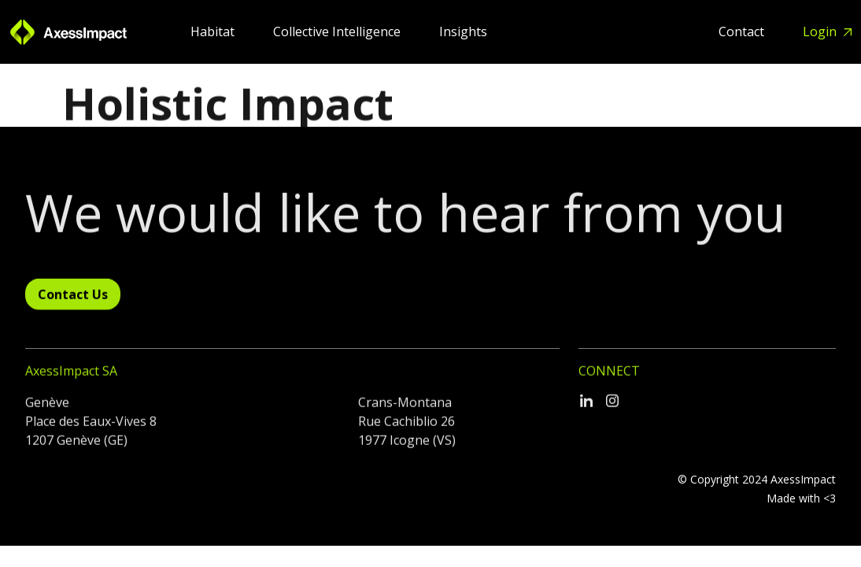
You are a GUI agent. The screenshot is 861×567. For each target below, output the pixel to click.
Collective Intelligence (338, 31)
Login (821, 31)
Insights (463, 31)
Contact (743, 31)
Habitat (214, 31)
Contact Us (73, 298)
